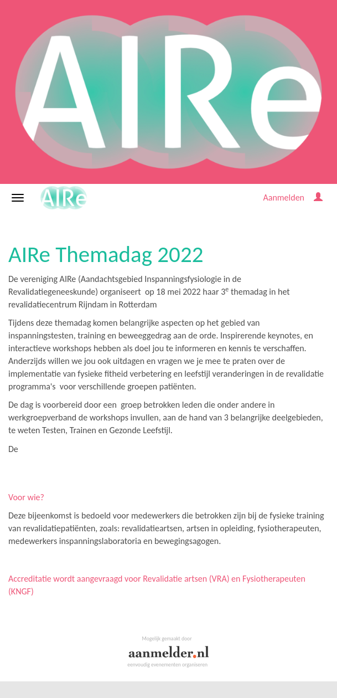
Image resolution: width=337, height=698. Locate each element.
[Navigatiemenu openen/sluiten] (18, 197)
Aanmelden (283, 197)
